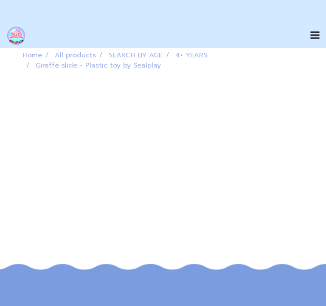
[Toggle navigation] (315, 35)
